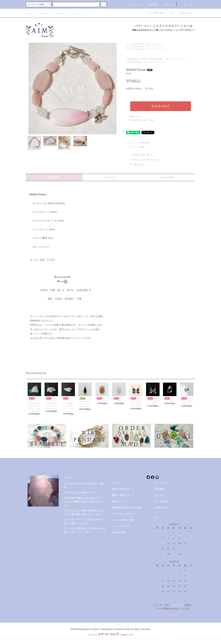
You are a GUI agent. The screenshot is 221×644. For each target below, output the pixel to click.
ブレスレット (158, 44)
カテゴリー (42, 13)
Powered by (110, 635)
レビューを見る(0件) (137, 142)
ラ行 (150, 49)
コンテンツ (74, 13)
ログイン (167, 4)
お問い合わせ (186, 13)
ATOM (122, 532)
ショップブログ (120, 526)
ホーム (30, 13)
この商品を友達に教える (139, 155)
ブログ (173, 13)
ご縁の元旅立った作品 (142, 44)
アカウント (133, 4)
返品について (135, 116)
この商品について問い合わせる (142, 159)
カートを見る (162, 501)
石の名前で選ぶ (140, 47)
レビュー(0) (167, 177)
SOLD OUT (160, 106)
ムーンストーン (160, 47)
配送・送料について (123, 495)
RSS (114, 532)
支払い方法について (123, 488)
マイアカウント (163, 482)
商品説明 (54, 177)
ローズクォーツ (160, 49)
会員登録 (150, 4)
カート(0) (186, 4)
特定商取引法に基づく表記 (141, 120)
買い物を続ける (135, 164)
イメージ (110, 177)
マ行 (150, 47)
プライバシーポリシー (124, 513)
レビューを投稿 (135, 147)
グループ (58, 13)
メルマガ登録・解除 (156, 13)
